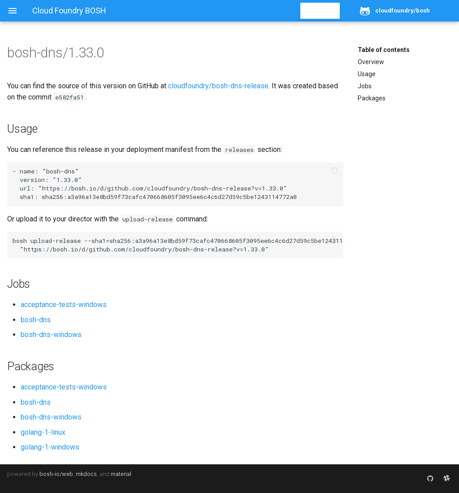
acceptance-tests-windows (64, 304)
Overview (371, 61)
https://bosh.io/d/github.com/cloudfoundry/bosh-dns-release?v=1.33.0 (162, 188)
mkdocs (86, 474)
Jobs (365, 86)
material (121, 474)
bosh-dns (36, 320)
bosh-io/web (56, 474)
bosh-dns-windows (51, 334)
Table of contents (384, 49)
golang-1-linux (43, 432)
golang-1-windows (50, 447)
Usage (367, 74)
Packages (371, 98)
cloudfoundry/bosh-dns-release (218, 86)
